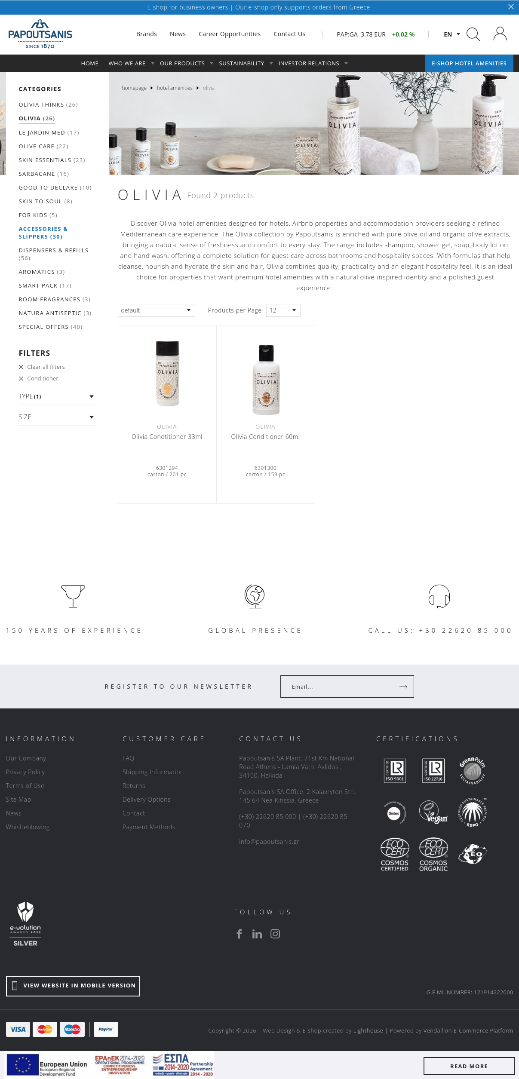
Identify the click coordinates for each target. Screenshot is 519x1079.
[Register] (404, 686)
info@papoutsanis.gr (269, 841)
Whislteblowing (28, 827)
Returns (134, 786)
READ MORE (469, 1066)
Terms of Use (25, 786)
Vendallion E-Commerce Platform (468, 1030)
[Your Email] (341, 686)
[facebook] (239, 933)
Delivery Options (147, 799)
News (14, 813)
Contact (134, 813)
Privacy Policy (25, 772)
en (448, 34)
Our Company (26, 758)
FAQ (129, 758)
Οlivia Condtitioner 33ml (167, 437)
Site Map (18, 799)
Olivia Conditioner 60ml (265, 437)
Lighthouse (368, 1030)
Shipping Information (153, 772)
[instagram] (275, 933)
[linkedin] (257, 933)
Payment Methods (149, 827)
